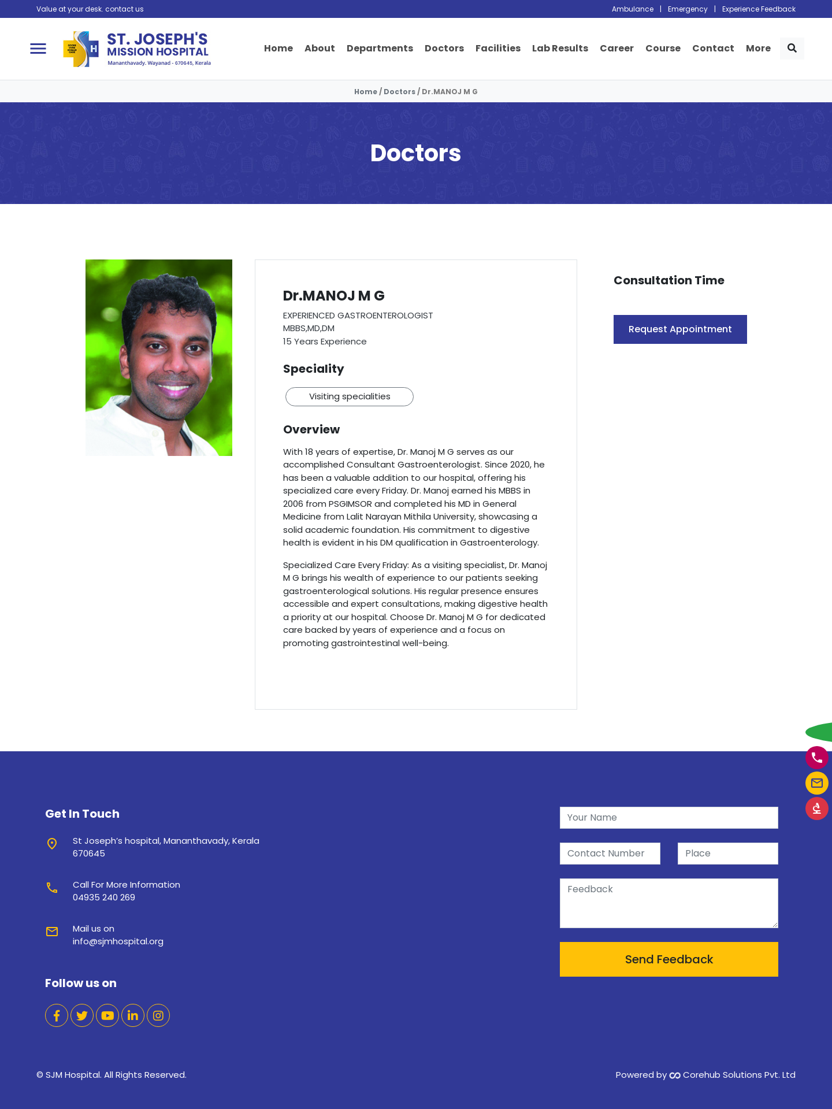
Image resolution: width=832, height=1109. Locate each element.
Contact (713, 48)
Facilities (498, 48)
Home (278, 48)
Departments (380, 48)
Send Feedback (669, 959)
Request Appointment (680, 329)
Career (617, 48)
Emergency (688, 9)
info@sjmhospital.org (118, 941)
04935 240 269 (104, 897)
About (319, 48)
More (758, 48)
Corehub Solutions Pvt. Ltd (732, 1075)
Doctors (444, 48)
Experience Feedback (759, 9)
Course (663, 48)
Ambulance (632, 9)
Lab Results (560, 48)
